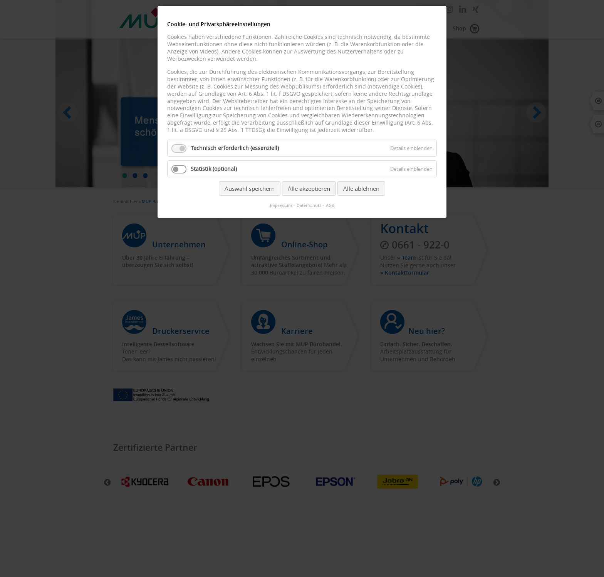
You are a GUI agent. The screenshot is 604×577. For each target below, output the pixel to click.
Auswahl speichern (250, 188)
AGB (330, 205)
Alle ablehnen (361, 188)
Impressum (281, 205)
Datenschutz (309, 205)
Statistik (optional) (214, 168)
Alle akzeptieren (309, 188)
